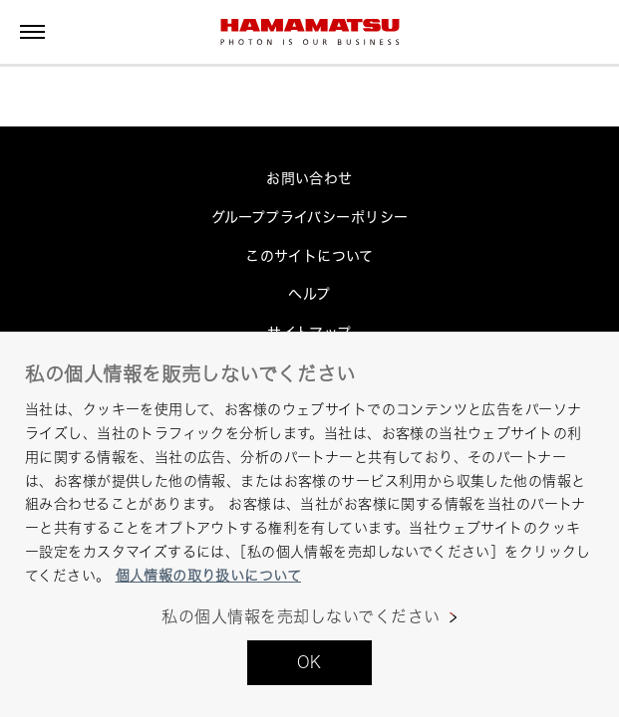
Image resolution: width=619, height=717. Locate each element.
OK (309, 662)
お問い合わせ (309, 177)
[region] (309, 524)
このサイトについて (309, 255)
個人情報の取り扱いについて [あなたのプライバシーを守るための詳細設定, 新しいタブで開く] (208, 575)
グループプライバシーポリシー (310, 216)
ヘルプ (309, 293)
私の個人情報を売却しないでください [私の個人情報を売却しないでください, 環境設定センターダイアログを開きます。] (300, 616)
